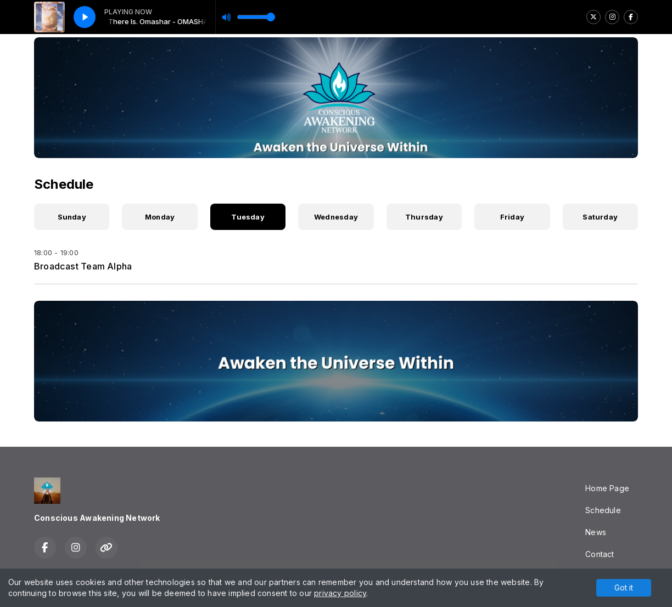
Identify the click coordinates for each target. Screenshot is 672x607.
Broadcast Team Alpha (83, 266)
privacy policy (340, 593)
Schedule (603, 510)
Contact (599, 554)
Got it (623, 587)
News (595, 532)
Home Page (607, 488)
